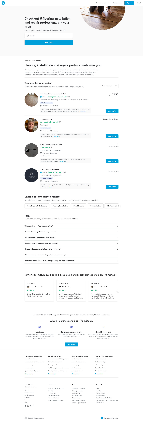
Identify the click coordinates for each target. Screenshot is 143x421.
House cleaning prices (31, 359)
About (27, 390)
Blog (26, 402)
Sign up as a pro (77, 391)
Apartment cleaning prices (32, 371)
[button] (43, 97)
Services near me (53, 395)
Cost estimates (53, 398)
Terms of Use (100, 393)
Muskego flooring (100, 359)
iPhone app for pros (78, 400)
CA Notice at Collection (104, 398)
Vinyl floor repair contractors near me (59, 368)
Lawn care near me (77, 371)
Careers (27, 397)
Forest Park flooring (100, 368)
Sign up (50, 391)
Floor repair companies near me (57, 371)
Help (97, 388)
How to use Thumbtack (56, 388)
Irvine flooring (99, 365)
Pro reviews (76, 398)
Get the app (52, 393)
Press (26, 400)
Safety (98, 391)
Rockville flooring (100, 362)
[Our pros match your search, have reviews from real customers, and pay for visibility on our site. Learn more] (83, 87)
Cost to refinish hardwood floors (34, 362)
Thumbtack (28, 60)
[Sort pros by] (109, 86)
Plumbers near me (77, 368)
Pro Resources (77, 395)
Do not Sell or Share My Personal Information (107, 401)
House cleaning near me (79, 362)
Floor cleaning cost (30, 365)
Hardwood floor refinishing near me (58, 359)
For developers (29, 395)
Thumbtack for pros (78, 388)
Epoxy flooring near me (55, 362)
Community (76, 393)
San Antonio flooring (101, 371)
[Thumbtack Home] (3, 3)
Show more (28, 374)
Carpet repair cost (30, 368)
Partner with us (29, 393)
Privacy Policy (100, 395)
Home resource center (55, 400)
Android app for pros (79, 403)
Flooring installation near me (56, 365)
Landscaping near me (78, 365)
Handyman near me (77, 359)
